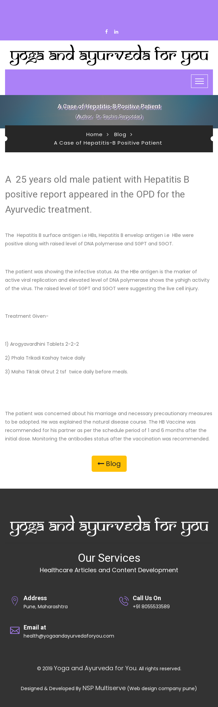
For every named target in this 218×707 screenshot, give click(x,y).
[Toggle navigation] (199, 81)
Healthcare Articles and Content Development (109, 570)
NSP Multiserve (104, 688)
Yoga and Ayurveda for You (95, 668)
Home (94, 134)
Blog (120, 134)
